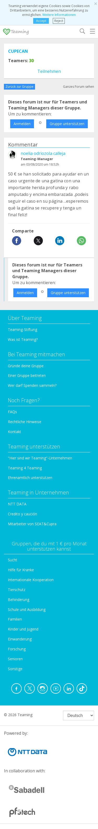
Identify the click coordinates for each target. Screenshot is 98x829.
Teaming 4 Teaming (25, 467)
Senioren (15, 658)
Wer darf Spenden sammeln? (32, 385)
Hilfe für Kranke (21, 569)
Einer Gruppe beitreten (27, 375)
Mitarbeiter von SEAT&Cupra (32, 523)
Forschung (17, 648)
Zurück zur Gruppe (19, 86)
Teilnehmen (49, 71)
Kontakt (14, 431)
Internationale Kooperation (31, 579)
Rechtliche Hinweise (24, 421)
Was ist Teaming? (23, 339)
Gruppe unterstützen (67, 123)
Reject (58, 21)
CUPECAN (18, 51)
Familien (15, 619)
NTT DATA (17, 503)
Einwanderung (20, 639)
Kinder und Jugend (23, 629)
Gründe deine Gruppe (26, 365)
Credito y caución (22, 513)
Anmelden (22, 123)
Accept (41, 21)
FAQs (12, 411)
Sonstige (15, 668)
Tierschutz (16, 589)
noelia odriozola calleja (43, 153)
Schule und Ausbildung (26, 609)
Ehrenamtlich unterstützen (30, 477)
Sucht (12, 559)
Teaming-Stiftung (22, 329)
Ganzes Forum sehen (78, 86)
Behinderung (18, 599)
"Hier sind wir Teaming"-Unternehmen (40, 458)
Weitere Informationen (59, 15)
